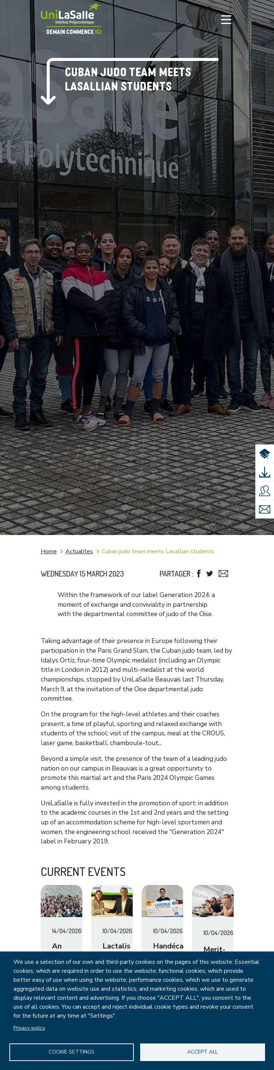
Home (49, 551)
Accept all (202, 1051)
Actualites (79, 551)
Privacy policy (29, 1027)
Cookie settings (72, 1051)
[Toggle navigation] (226, 19)
